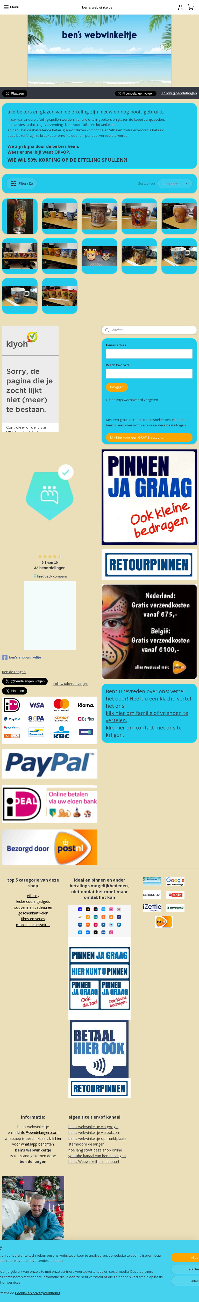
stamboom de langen (86, 1144)
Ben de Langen (14, 671)
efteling (33, 895)
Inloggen (117, 387)
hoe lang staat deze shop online (95, 1150)
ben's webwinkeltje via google (93, 1126)
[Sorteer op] (175, 184)
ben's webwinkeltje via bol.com (94, 1132)
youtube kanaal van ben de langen (97, 1155)
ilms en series (34, 918)
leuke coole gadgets (33, 901)
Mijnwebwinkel (159, 1292)
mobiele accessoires (33, 924)
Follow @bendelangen (179, 93)
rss (94, 1292)
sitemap (83, 1292)
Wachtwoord (117, 365)
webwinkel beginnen (114, 1292)
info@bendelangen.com (39, 1132)
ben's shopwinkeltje (21, 657)
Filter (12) (22, 184)
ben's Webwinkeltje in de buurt (93, 1161)
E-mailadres (116, 345)
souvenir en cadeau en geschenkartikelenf (33, 913)
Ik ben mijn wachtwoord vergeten (132, 399)
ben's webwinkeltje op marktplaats (97, 1138)
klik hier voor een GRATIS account (136, 437)
